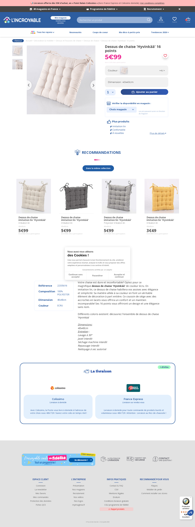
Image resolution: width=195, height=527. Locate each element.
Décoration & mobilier (44, 40)
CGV (116, 489)
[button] (190, 513)
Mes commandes (40, 497)
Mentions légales (116, 493)
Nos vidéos (79, 497)
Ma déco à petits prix (129, 32)
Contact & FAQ (116, 485)
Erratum (116, 497)
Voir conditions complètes (152, 3)
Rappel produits (116, 509)
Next (94, 81)
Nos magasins (78, 489)
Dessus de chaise (91, 40)
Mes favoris (40, 493)
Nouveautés (75, 32)
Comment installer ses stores (154, 493)
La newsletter (41, 489)
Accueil (29, 40)
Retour (18, 40)
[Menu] (190, 498)
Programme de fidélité (103, 9)
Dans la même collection (98, 168)
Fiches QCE (41, 505)
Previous (28, 81)
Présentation (78, 485)
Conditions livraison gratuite (116, 501)
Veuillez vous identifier (60, 22)
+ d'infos (164, 367)
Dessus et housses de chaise (68, 40)
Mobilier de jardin (154, 489)
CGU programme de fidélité (116, 505)
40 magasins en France (46, 9)
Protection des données (40, 501)
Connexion (40, 485)
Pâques (154, 485)
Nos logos (78, 501)
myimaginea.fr (78, 505)
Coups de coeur (100, 32)
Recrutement (155, 9)
